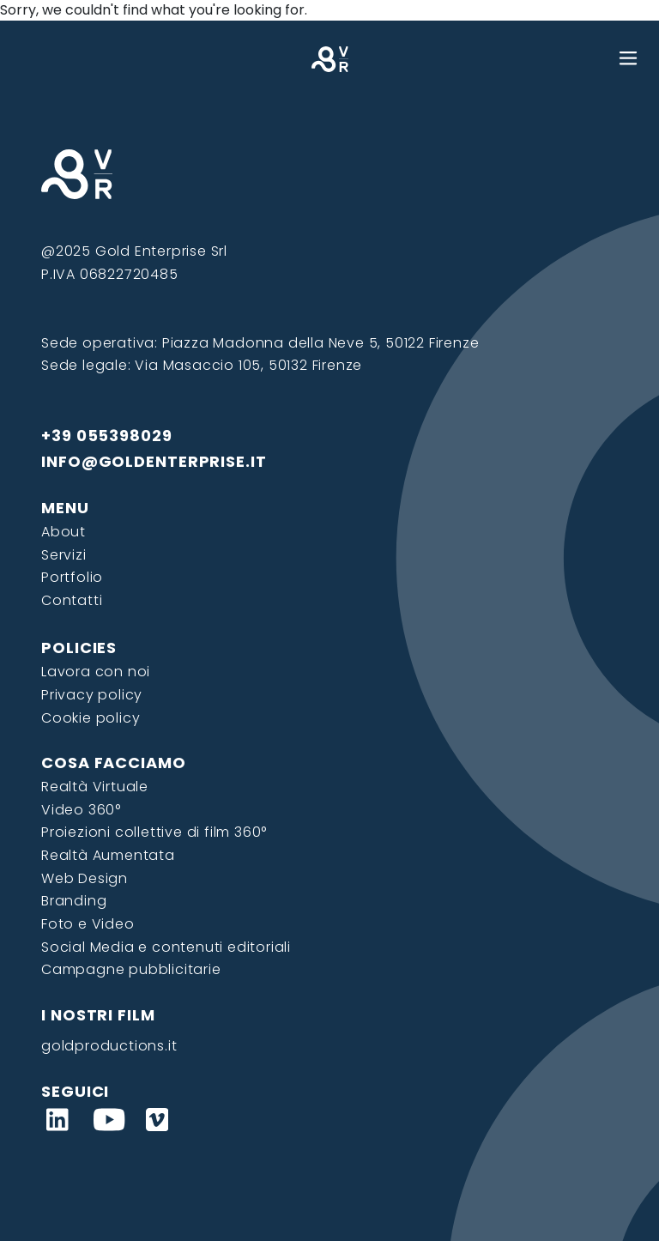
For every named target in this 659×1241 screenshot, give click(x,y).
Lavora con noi (95, 671)
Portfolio (72, 577)
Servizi (64, 555)
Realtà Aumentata (108, 855)
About (63, 532)
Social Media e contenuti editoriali (166, 947)
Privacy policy (91, 695)
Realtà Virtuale (94, 786)
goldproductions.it (109, 1046)
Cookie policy (90, 718)
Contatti (71, 600)
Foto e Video (88, 924)
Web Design (84, 878)
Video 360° (81, 810)
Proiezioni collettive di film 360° (154, 832)
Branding (73, 901)
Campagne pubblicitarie (131, 969)
